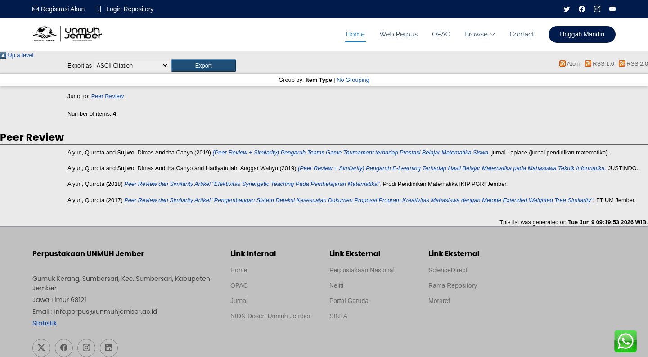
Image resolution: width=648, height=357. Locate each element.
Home (355, 34)
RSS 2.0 (632, 63)
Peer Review (107, 96)
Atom (568, 63)
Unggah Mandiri (582, 34)
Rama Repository (452, 285)
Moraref (439, 301)
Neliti (336, 285)
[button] (203, 65)
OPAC (441, 34)
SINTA (338, 316)
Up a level (16, 55)
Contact (522, 34)
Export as (80, 65)
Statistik (44, 323)
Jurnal (239, 301)
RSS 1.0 (598, 63)
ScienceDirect (447, 270)
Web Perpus (398, 34)
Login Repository (129, 9)
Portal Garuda (349, 301)
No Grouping (353, 80)
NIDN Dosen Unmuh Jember (270, 316)
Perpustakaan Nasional (362, 270)
